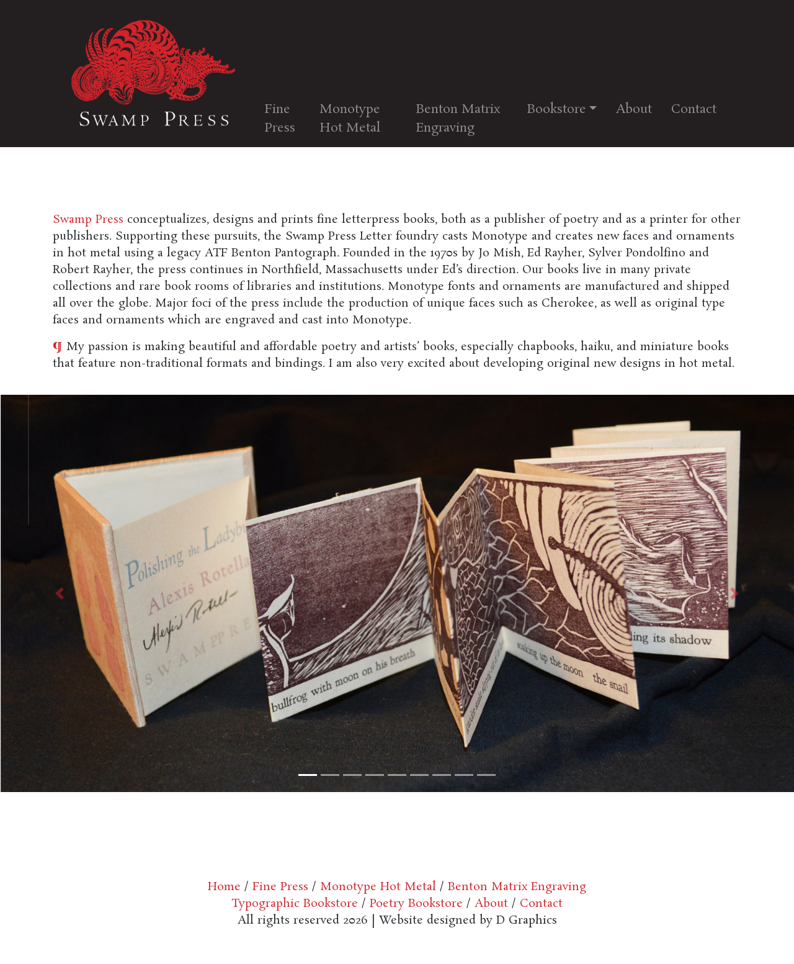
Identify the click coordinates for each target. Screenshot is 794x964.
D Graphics (526, 920)
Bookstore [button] (556, 109)
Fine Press (279, 119)
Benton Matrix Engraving (458, 119)
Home (224, 887)
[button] (59, 593)
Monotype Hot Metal (349, 119)
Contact (693, 109)
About (634, 109)
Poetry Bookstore (414, 904)
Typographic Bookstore (294, 904)
